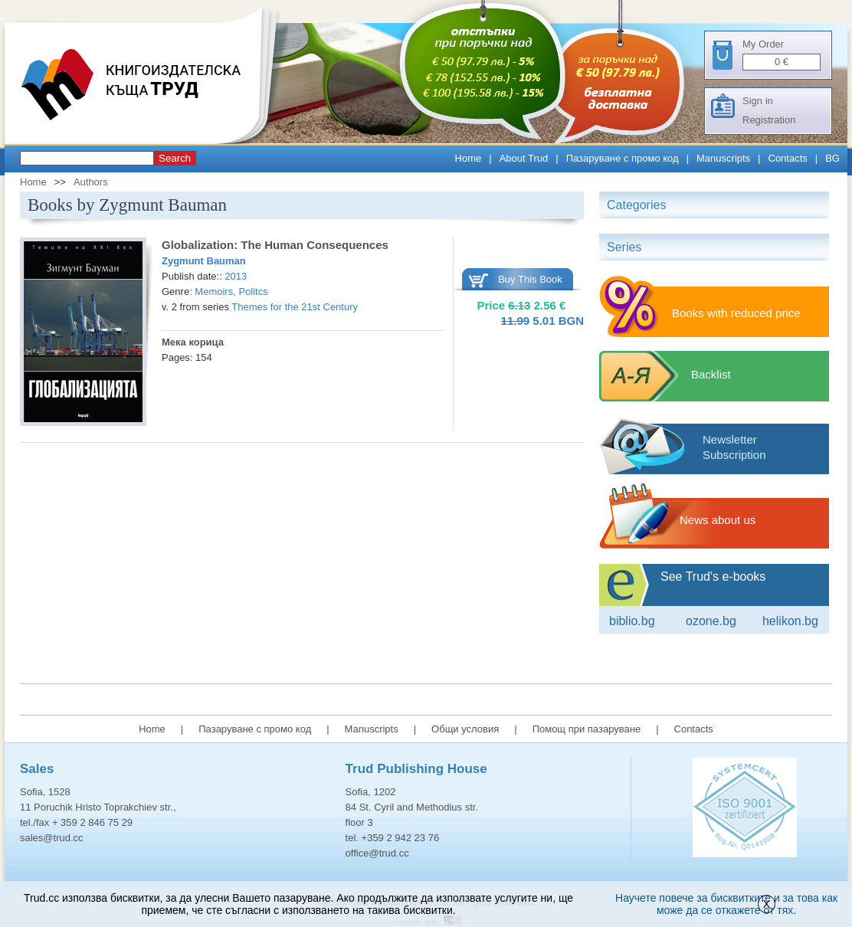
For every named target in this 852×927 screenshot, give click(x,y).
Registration (768, 120)
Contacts (788, 158)
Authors (91, 182)
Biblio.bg (632, 620)
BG (832, 158)
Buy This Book (530, 279)
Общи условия (465, 729)
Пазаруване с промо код (622, 158)
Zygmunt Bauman (204, 261)
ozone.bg (711, 620)
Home (468, 158)
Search (175, 158)
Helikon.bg (790, 620)
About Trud (524, 158)
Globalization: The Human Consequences (275, 244)
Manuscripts (723, 158)
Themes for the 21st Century (294, 307)
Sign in (757, 100)
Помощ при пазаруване (586, 729)
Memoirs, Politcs (231, 291)
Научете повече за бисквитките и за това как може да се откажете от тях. (726, 904)
